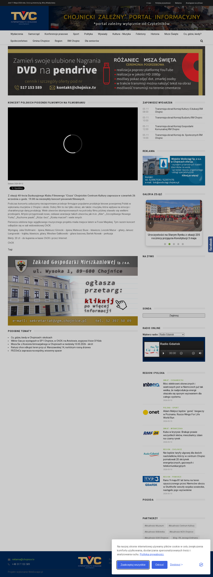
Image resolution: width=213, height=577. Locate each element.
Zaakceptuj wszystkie (133, 564)
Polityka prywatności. (152, 554)
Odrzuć (159, 564)
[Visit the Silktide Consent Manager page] (201, 565)
